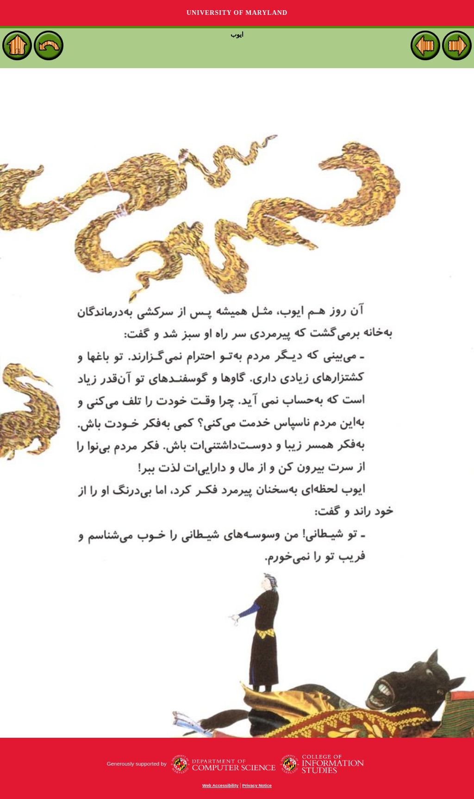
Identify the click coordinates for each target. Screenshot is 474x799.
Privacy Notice (257, 785)
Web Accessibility (220, 785)
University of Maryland (237, 12)
